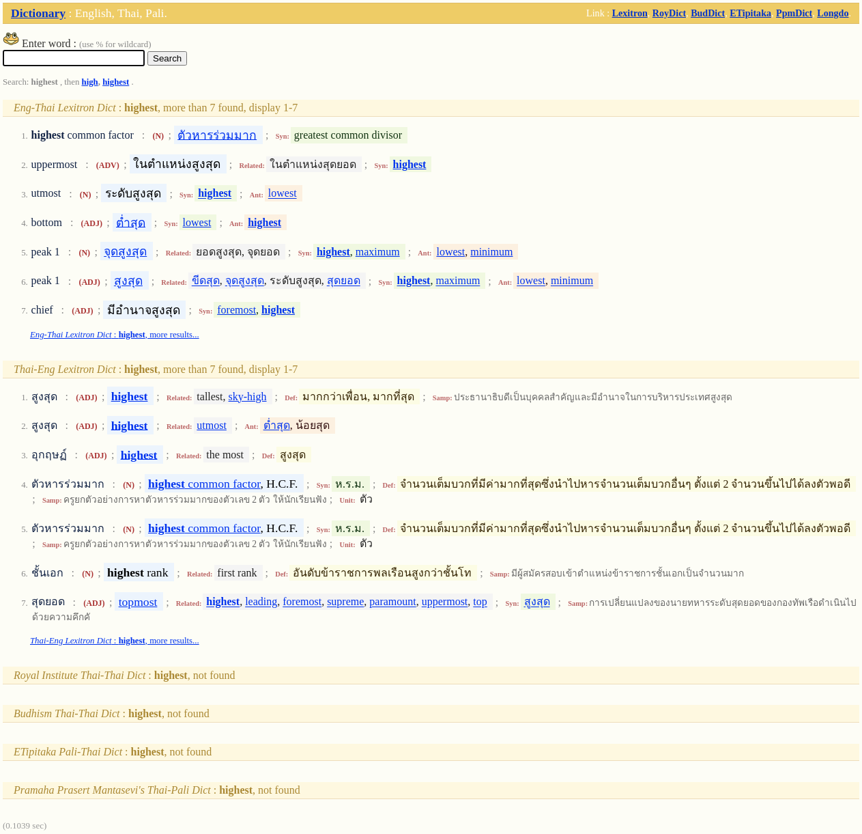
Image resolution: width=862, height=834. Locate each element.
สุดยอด (343, 281)
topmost (138, 602)
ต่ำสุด (130, 222)
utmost (212, 425)
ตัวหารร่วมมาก (217, 134)
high (90, 82)
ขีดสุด (206, 281)
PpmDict (794, 13)
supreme (345, 602)
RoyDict (669, 13)
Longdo (832, 13)
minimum (491, 252)
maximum (378, 252)
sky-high (248, 396)
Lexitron (630, 13)
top (480, 602)
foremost (236, 310)
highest (115, 82)
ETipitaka (750, 13)
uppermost (445, 602)
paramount (392, 602)
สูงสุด (128, 281)
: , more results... (114, 334)
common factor (204, 483)
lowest (282, 193)
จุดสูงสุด (125, 251)
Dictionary (38, 13)
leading (261, 602)
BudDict (708, 13)
